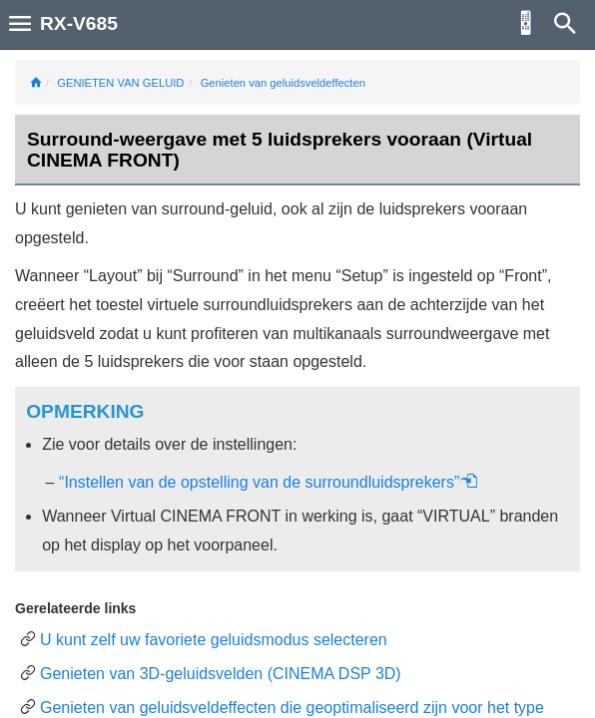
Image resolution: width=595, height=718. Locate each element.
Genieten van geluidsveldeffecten (283, 83)
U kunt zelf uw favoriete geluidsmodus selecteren (213, 639)
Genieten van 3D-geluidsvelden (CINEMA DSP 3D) (220, 673)
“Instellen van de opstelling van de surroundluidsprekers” (268, 482)
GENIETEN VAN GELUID (120, 83)
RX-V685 (79, 23)
